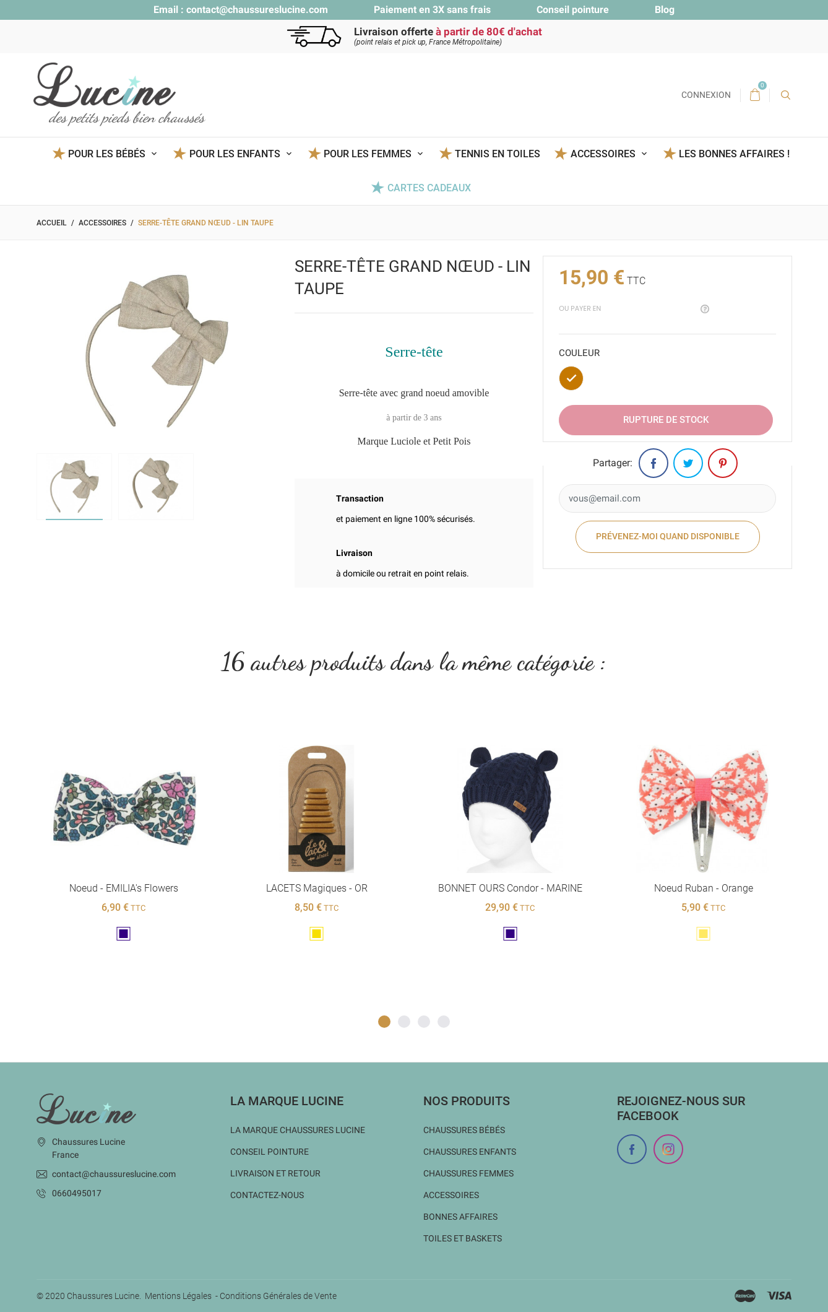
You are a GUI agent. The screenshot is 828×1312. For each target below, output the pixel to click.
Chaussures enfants (469, 1152)
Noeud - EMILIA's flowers (123, 888)
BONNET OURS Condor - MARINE (510, 888)
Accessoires (451, 1195)
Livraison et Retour (275, 1173)
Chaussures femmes (468, 1173)
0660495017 (76, 1193)
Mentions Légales (178, 1295)
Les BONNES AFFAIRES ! (734, 154)
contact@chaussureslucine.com (257, 9)
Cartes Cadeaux (429, 188)
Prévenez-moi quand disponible (668, 536)
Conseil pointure (573, 9)
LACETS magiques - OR (317, 888)
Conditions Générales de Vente (278, 1295)
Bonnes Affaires (460, 1217)
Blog (665, 9)
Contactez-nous (267, 1195)
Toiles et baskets (462, 1238)
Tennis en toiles (497, 154)
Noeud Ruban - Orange (703, 888)
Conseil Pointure (269, 1152)
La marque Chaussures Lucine (297, 1130)
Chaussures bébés (464, 1130)
